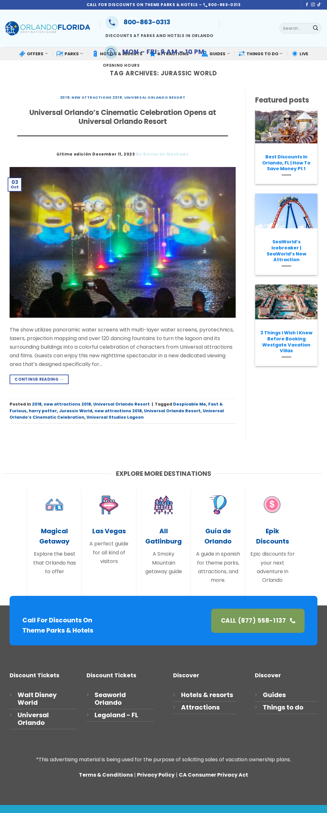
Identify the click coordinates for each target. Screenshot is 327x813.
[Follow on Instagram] (313, 5)
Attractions (200, 707)
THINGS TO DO (261, 53)
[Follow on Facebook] (307, 5)
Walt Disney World (37, 698)
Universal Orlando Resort (154, 97)
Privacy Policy (156, 775)
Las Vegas (109, 531)
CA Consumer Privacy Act (213, 775)
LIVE (300, 54)
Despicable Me (189, 404)
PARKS (70, 53)
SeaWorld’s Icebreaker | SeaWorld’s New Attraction (286, 251)
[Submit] (315, 28)
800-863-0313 (137, 22)
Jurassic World (75, 411)
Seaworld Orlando (110, 698)
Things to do (283, 707)
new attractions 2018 (97, 97)
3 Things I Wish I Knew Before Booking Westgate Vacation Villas (286, 342)
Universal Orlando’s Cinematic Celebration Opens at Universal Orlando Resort (122, 117)
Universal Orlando (33, 718)
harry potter (43, 411)
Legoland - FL (116, 714)
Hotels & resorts (207, 694)
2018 (65, 97)
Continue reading (39, 379)
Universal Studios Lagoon (115, 417)
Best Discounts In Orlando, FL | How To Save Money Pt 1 (286, 163)
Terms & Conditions (106, 775)
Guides (274, 694)
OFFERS (33, 53)
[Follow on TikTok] (319, 5)
